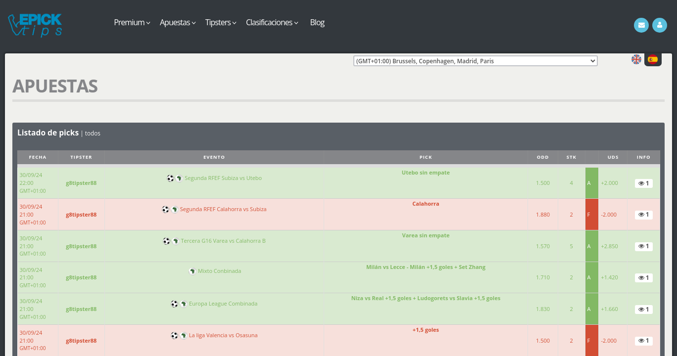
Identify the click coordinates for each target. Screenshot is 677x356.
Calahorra (425, 203)
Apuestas (177, 22)
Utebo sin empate (426, 172)
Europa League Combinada (223, 303)
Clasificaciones (272, 22)
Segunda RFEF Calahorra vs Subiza (223, 209)
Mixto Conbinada (219, 270)
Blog (317, 22)
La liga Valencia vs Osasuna (223, 335)
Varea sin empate (426, 235)
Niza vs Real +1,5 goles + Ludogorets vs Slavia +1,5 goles (425, 298)
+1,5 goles (426, 329)
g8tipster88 (81, 182)
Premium (132, 22)
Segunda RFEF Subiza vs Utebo (223, 177)
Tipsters (220, 22)
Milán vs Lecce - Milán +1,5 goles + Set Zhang (425, 266)
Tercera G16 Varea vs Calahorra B (223, 240)
